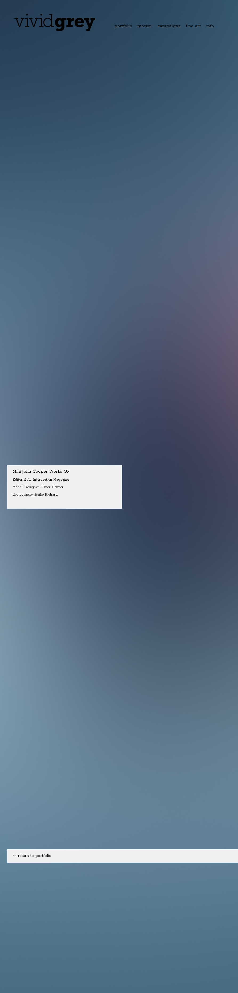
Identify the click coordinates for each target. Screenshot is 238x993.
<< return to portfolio (32, 872)
